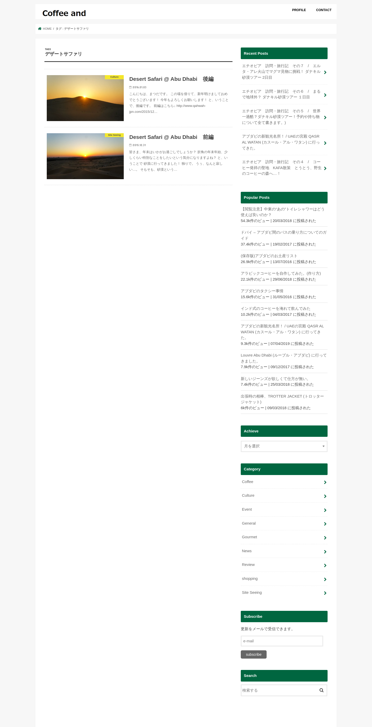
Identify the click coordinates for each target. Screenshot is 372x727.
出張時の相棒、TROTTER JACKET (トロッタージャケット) (284, 396)
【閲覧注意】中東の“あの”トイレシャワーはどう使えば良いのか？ (283, 210)
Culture (248, 492)
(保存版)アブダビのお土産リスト (269, 254)
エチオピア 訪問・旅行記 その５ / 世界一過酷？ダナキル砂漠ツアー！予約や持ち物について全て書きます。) (281, 116)
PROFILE (299, 10)
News (246, 547)
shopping (249, 574)
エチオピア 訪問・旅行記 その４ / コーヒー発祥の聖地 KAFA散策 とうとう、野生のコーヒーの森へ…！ (281, 166)
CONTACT (324, 10)
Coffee (247, 479)
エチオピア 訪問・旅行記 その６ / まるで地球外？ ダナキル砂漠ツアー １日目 (281, 94)
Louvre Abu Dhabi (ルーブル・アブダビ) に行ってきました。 (283, 355)
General (248, 520)
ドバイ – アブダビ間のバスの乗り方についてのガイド (284, 233)
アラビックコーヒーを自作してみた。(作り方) (281, 271)
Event (247, 506)
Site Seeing (251, 588)
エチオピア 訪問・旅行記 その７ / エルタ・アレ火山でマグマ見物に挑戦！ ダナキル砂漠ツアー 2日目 (281, 71)
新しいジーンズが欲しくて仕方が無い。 (276, 376)
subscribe (253, 650)
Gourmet (249, 533)
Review (248, 560)
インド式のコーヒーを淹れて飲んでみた (276, 306)
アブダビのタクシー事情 (262, 289)
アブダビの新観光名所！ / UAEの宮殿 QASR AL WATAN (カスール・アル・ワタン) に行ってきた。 (281, 141)
